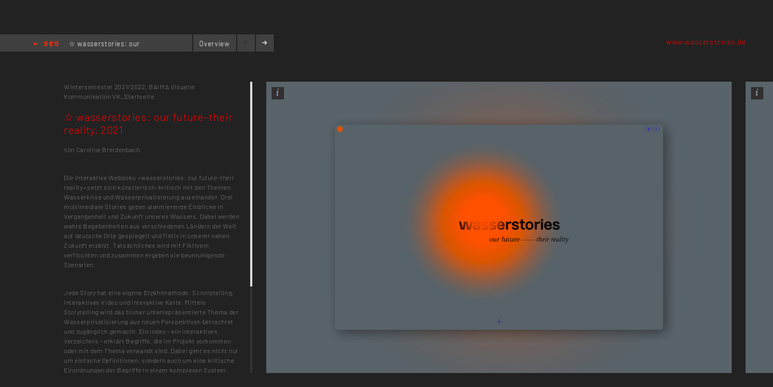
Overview (214, 43)
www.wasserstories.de (706, 41)
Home (46, 44)
